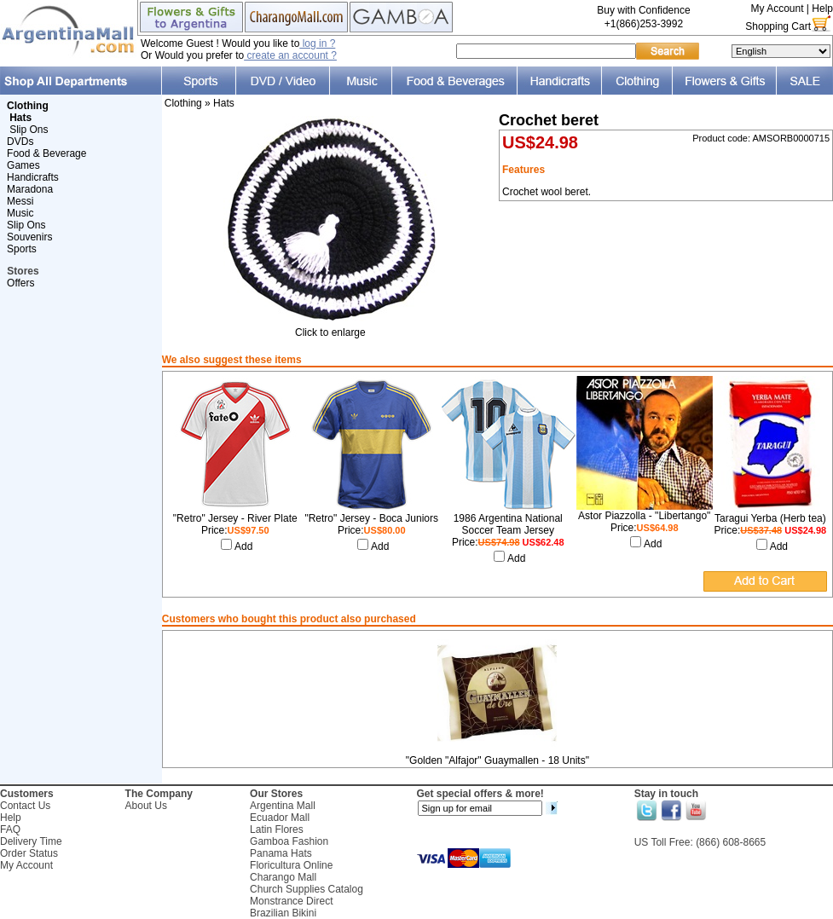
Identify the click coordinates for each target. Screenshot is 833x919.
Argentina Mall (282, 806)
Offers (20, 283)
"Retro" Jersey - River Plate (235, 518)
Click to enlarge (330, 327)
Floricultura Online (291, 865)
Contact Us (25, 806)
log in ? (317, 43)
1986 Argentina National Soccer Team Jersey (508, 524)
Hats (223, 103)
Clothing (183, 103)
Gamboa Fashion (289, 841)
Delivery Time (31, 841)
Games (23, 165)
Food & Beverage (46, 153)
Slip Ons (28, 130)
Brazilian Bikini (283, 913)
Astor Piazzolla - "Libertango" (644, 516)
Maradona (30, 189)
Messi (20, 201)
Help (822, 8)
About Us (146, 806)
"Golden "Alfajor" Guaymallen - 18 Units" (497, 760)
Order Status (29, 853)
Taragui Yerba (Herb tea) (770, 518)
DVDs (20, 141)
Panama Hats (281, 853)
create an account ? (290, 55)
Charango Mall (283, 877)
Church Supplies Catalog (306, 889)
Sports (22, 249)
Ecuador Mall (279, 818)
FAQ (10, 829)
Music (20, 213)
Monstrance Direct (291, 901)
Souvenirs (29, 237)
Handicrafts (33, 177)
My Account (776, 8)
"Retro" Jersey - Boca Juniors (371, 518)
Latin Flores (277, 829)
